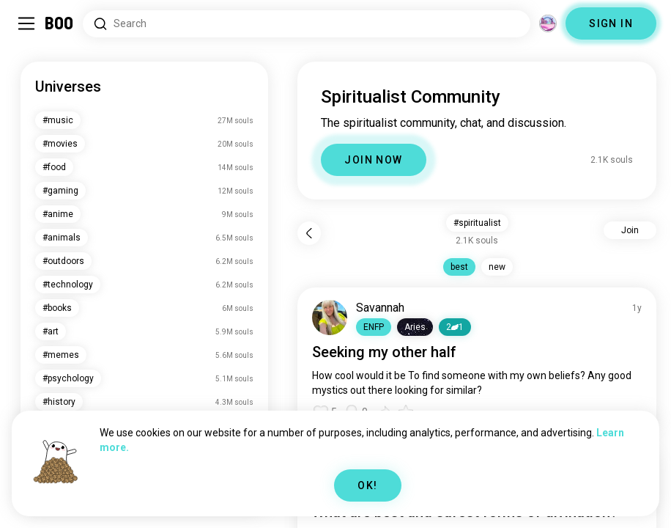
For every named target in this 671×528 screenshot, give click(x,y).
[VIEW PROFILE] (329, 317)
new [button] (497, 267)
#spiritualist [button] (477, 223)
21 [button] (455, 327)
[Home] (59, 23)
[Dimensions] (548, 23)
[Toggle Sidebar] (26, 23)
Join (630, 230)
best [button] (459, 267)
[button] (373, 327)
